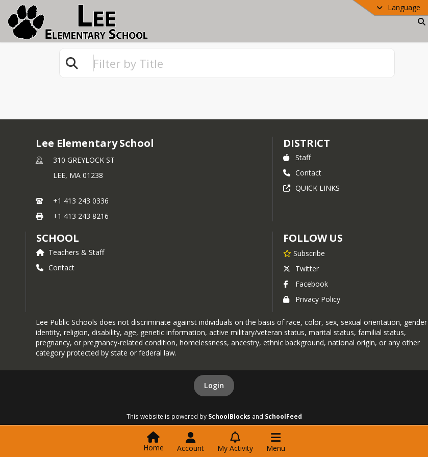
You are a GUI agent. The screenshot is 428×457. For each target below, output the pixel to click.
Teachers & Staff (70, 252)
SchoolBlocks (229, 416)
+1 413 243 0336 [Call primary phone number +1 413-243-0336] (81, 201)
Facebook (305, 284)
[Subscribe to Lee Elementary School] (304, 253)
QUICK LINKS (311, 188)
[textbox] (239, 63)
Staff (297, 157)
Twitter (301, 268)
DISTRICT (306, 143)
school (57, 238)
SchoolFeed (283, 416)
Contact (302, 172)
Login (214, 385)
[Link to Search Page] (419, 22)
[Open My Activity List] (235, 442)
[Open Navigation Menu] (275, 442)
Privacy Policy (311, 299)
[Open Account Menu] (190, 442)
